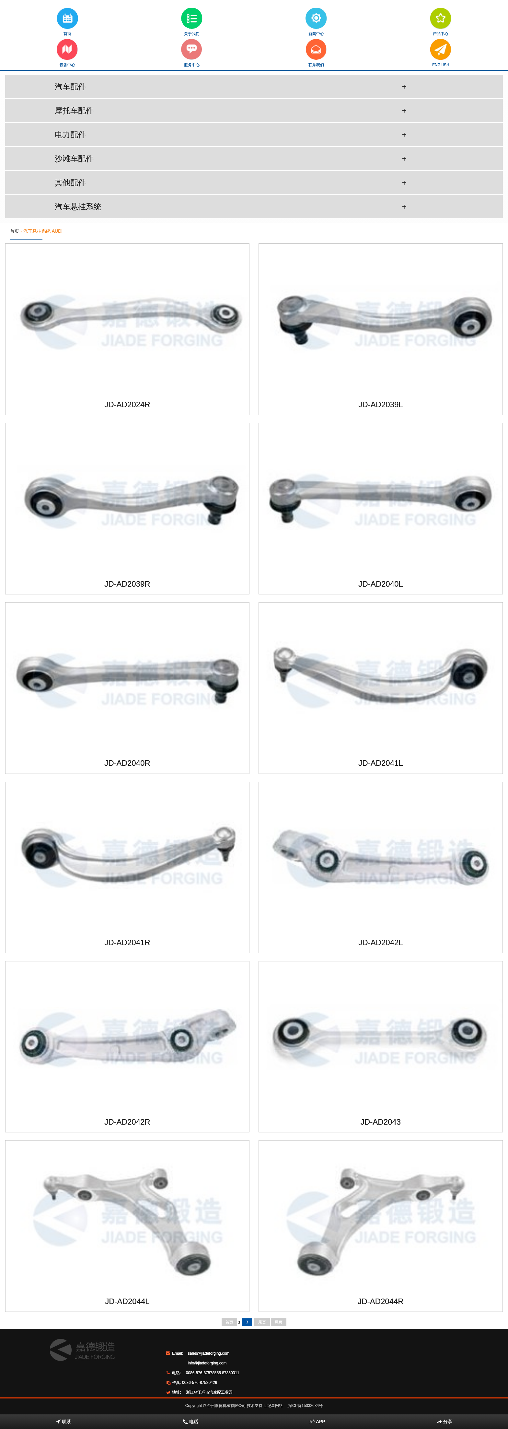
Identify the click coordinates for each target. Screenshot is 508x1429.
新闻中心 (316, 22)
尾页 (262, 1322)
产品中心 (440, 22)
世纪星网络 (273, 1405)
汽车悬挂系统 (230, 206)
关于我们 (191, 22)
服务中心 (191, 53)
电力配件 (230, 134)
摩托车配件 (230, 110)
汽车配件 (230, 86)
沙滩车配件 (230, 158)
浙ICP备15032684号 (305, 1405)
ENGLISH (440, 53)
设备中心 (67, 53)
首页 (67, 22)
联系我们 (316, 53)
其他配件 (230, 182)
